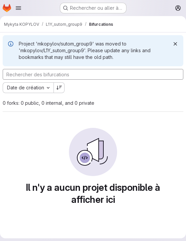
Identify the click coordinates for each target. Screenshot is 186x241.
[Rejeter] (175, 44)
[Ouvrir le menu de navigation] (18, 8)
